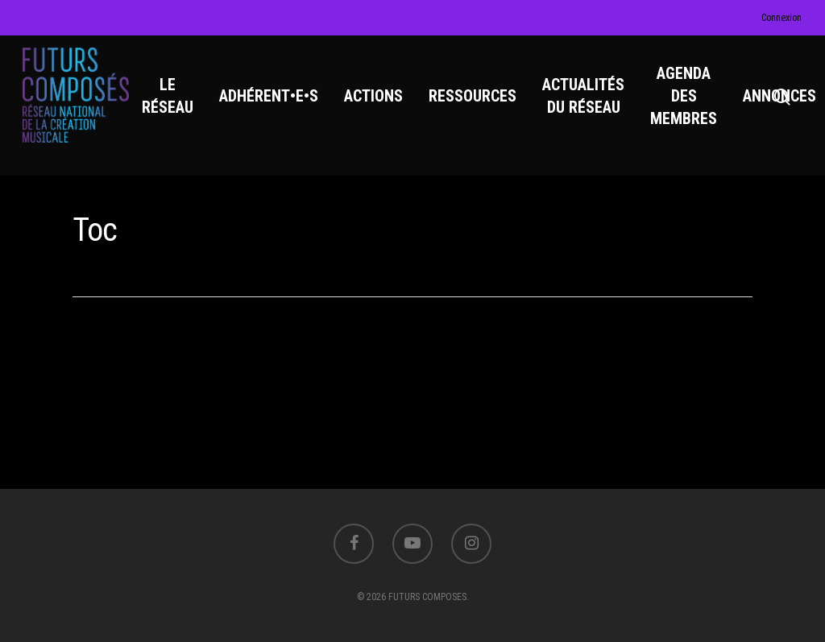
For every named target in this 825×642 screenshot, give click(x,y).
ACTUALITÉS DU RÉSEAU (585, 97)
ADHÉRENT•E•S (270, 97)
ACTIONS (375, 97)
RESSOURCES (474, 97)
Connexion (781, 17)
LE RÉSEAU (169, 97)
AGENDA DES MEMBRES (685, 97)
